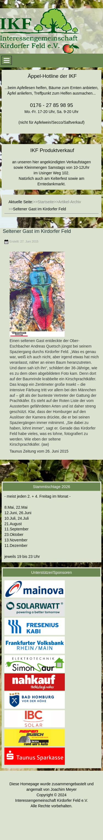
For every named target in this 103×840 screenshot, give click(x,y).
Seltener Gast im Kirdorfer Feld (37, 231)
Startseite (46, 202)
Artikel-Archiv (69, 202)
